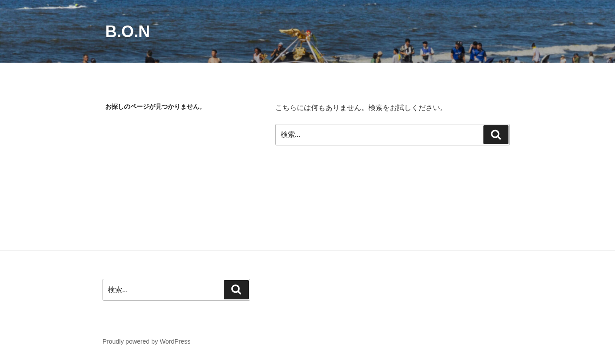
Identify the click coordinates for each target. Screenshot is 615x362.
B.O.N (127, 31)
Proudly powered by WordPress (146, 341)
